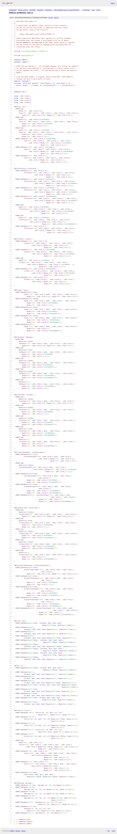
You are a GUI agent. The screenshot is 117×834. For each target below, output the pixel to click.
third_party (23, 10)
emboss (48, 10)
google (40, 10)
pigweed (12, 10)
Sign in (113, 3)
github (33, 10)
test (98, 10)
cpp (93, 10)
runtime (86, 10)
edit (56, 17)
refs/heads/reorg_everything (66, 10)
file (50, 17)
